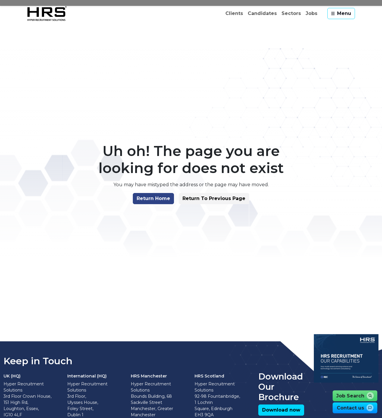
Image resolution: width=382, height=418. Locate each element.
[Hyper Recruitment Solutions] (47, 13)
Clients (234, 13)
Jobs (311, 13)
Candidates (262, 13)
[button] (150, 212)
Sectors (291, 13)
